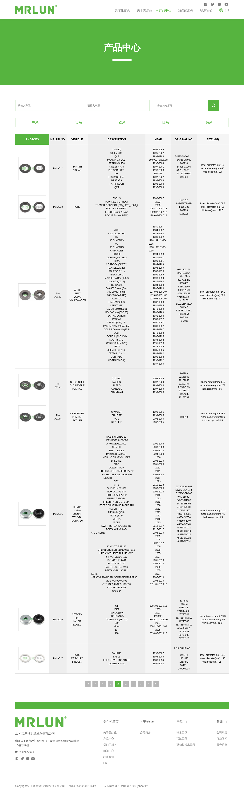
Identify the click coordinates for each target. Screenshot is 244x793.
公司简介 (145, 732)
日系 (165, 122)
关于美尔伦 (144, 10)
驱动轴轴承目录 (186, 744)
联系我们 (206, 10)
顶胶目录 (182, 738)
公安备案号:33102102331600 (118, 785)
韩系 (208, 122)
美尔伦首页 (122, 10)
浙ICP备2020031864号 (83, 785)
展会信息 (222, 744)
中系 (35, 122)
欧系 (122, 122)
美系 (78, 122)
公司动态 (222, 732)
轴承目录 (182, 732)
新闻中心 (108, 750)
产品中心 (165, 10)
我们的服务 (185, 10)
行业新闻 (222, 738)
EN (105, 762)
